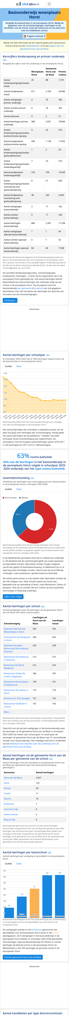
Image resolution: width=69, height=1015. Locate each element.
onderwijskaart (32, 45)
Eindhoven (9, 804)
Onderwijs (9, 300)
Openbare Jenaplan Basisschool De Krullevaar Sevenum (16, 648)
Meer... (7, 712)
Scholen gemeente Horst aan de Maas (22, 957)
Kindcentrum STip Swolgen (17, 698)
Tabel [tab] (18, 366)
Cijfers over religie (13, 596)
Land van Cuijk (11, 809)
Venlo (6, 783)
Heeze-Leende (11, 814)
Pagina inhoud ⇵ (34, 36)
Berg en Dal (9, 819)
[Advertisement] (34, 330)
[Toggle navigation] (49, 4)
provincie (38, 288)
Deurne (7, 798)
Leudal (7, 793)
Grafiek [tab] (8, 366)
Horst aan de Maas (13, 777)
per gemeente (24, 288)
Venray (7, 788)
